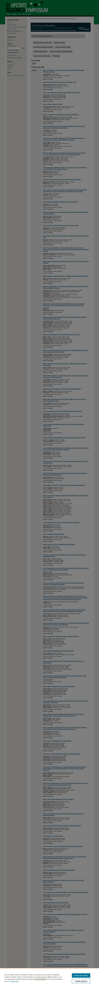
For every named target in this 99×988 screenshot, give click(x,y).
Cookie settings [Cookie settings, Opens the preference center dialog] (81, 981)
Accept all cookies (81, 975)
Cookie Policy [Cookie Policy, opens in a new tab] (14, 981)
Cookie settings (40, 979)
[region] (49, 978)
